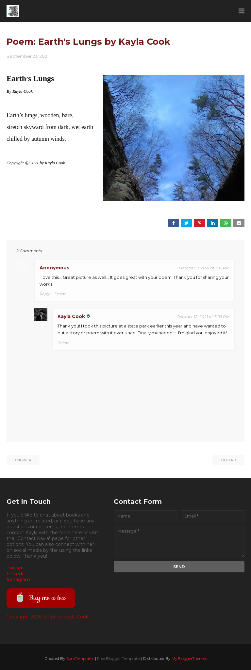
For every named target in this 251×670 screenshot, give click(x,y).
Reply (45, 294)
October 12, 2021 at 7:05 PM (202, 316)
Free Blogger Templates (119, 658)
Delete (61, 294)
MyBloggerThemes (189, 658)
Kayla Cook (71, 316)
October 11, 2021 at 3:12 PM (204, 267)
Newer (24, 460)
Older (227, 460)
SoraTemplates (80, 658)
